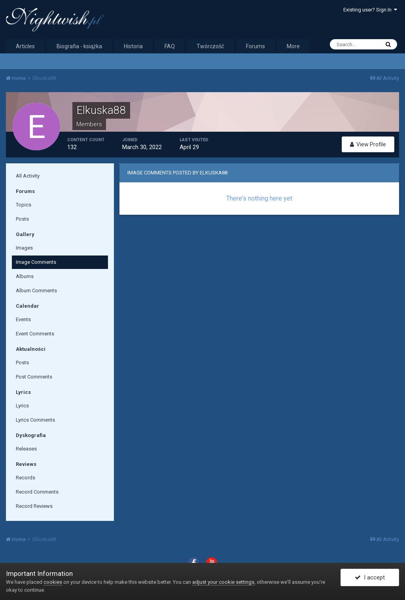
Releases (26, 449)
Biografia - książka (79, 46)
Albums (25, 276)
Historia (133, 46)
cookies (53, 582)
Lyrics (22, 406)
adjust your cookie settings (223, 582)
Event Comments (35, 334)
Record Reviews (34, 506)
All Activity (28, 176)
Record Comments (37, 492)
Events (23, 319)
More (293, 46)
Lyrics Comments (35, 420)
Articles (25, 46)
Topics (23, 205)
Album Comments (36, 290)
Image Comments (36, 262)
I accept (370, 577)
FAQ (170, 46)
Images (24, 248)
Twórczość (210, 46)
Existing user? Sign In (370, 10)
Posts (22, 219)
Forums (255, 46)
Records (25, 478)
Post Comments (34, 377)
